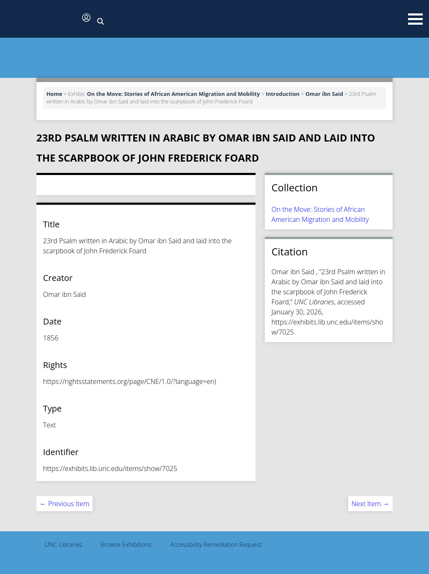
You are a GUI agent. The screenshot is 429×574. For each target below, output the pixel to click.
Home (54, 94)
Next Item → (370, 503)
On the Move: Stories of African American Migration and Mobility (173, 94)
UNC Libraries (63, 544)
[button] (41, 20)
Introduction (283, 94)
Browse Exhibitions (126, 544)
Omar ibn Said (324, 94)
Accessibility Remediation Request (216, 544)
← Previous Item (64, 503)
